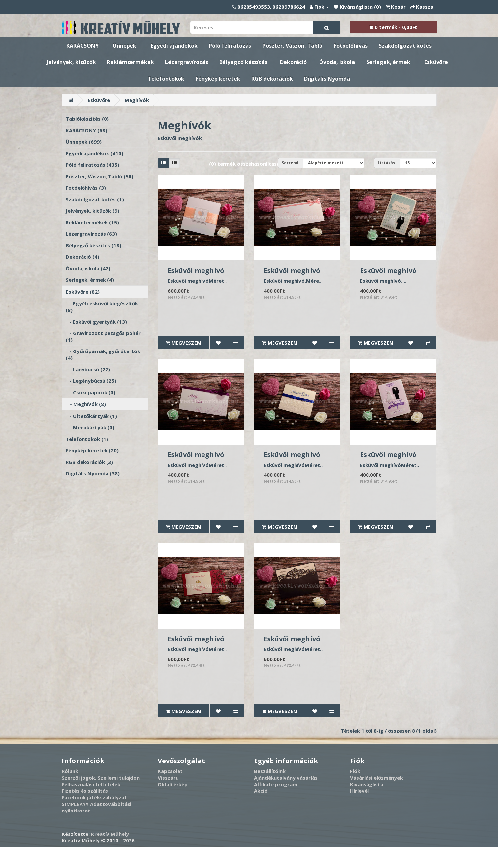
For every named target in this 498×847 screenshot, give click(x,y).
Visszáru (168, 777)
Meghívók (137, 100)
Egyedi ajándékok (174, 45)
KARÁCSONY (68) (86, 130)
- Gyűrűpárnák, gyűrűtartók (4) (103, 354)
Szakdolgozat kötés (405, 45)
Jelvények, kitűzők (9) (92, 210)
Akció (261, 790)
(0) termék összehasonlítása (244, 163)
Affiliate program (275, 784)
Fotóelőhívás (351, 45)
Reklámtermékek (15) (92, 222)
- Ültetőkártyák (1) (91, 416)
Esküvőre (436, 62)
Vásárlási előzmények (376, 777)
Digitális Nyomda (327, 78)
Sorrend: (291, 163)
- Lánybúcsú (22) (88, 369)
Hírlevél (359, 790)
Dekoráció (293, 62)
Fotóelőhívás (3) (86, 187)
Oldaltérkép (173, 784)
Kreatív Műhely (110, 834)
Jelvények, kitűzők (71, 62)
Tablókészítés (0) (87, 118)
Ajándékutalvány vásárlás (286, 777)
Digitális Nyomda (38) (93, 473)
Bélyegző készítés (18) (93, 245)
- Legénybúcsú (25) (91, 380)
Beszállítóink (270, 771)
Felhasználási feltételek (91, 784)
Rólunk (70, 771)
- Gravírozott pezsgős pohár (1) (103, 336)
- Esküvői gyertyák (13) (96, 321)
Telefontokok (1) (87, 439)
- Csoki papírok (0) (90, 392)
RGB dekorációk (272, 78)
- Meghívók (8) (86, 404)
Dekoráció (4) (82, 257)
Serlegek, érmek (388, 62)
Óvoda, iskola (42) (88, 268)
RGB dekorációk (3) (89, 462)
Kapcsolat (170, 771)
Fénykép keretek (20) (92, 450)
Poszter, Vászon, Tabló (292, 45)
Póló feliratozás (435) (92, 164)
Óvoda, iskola (337, 62)
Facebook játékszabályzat (94, 797)
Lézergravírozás (186, 62)
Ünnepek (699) (84, 141)
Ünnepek (124, 45)
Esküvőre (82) (83, 291)
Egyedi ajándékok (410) (94, 153)
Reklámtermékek (130, 62)
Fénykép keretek (218, 78)
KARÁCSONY (82, 45)
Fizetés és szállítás (85, 790)
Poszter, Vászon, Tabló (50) (99, 176)
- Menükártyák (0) (90, 427)
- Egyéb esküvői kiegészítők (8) (102, 306)
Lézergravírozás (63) (91, 233)
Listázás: (387, 163)
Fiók (355, 771)
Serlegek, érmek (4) (90, 280)
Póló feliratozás (230, 45)
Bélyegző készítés (243, 62)
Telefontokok (166, 78)
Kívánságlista (366, 784)
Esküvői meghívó (196, 270)
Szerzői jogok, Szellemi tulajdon (101, 777)
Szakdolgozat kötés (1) (95, 199)
